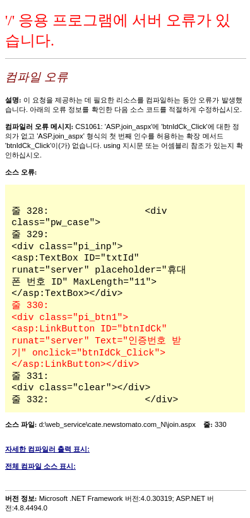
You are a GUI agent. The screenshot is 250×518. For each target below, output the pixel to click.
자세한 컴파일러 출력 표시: (47, 449)
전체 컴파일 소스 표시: (40, 466)
